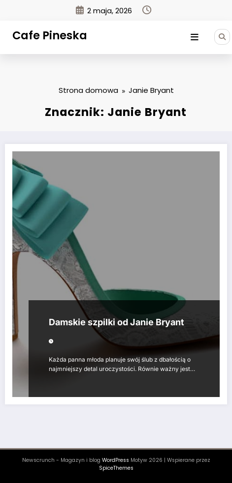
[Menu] (194, 37)
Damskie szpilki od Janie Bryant (116, 322)
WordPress (115, 460)
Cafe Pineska (49, 35)
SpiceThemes (116, 468)
